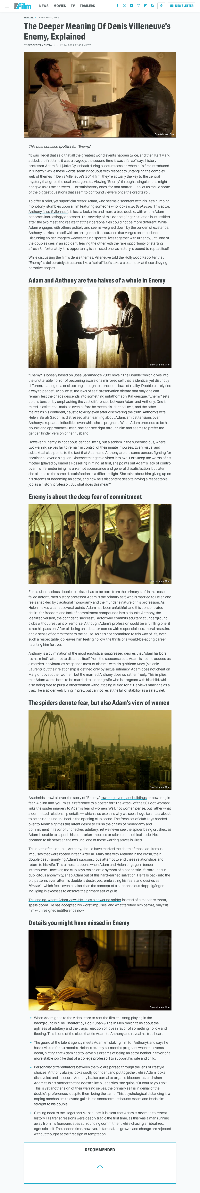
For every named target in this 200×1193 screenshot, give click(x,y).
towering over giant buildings (124, 797)
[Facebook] (117, 6)
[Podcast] (161, 6)
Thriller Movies (48, 17)
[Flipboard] (145, 6)
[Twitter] (124, 6)
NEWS (43, 6)
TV (73, 6)
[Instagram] (138, 6)
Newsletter (182, 6)
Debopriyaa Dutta (40, 45)
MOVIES (60, 6)
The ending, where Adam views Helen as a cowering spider (75, 900)
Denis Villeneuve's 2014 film (78, 176)
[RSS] (152, 6)
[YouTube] (131, 6)
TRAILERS (87, 6)
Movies (29, 17)
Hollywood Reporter (141, 257)
